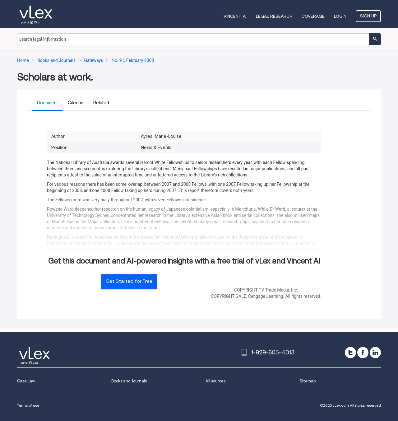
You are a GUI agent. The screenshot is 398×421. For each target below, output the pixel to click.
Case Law (26, 381)
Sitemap (308, 381)
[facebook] (362, 352)
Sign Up (368, 15)
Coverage (313, 16)
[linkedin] (375, 352)
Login (340, 16)
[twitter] (350, 352)
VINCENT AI (235, 16)
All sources (215, 381)
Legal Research (274, 16)
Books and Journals (129, 381)
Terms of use (28, 405)
